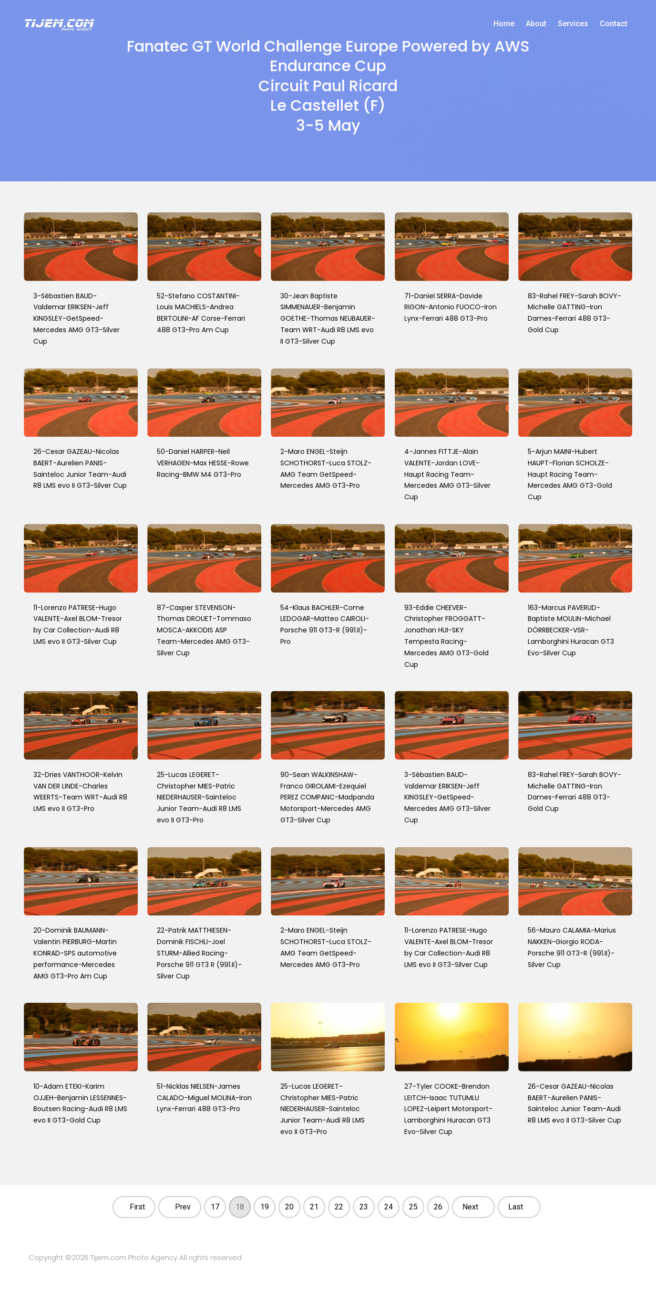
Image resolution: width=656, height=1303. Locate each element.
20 (289, 1206)
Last (515, 1206)
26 (438, 1206)
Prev (183, 1206)
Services (573, 23)
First (137, 1206)
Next (470, 1206)
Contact (613, 23)
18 (240, 1206)
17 (215, 1206)
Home (503, 23)
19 (264, 1206)
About (536, 23)
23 (363, 1206)
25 (413, 1206)
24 (388, 1206)
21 (314, 1206)
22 (339, 1206)
